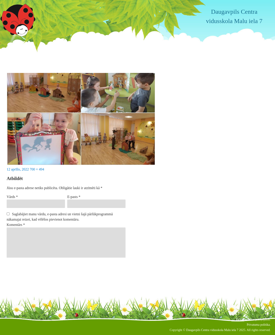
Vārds (12, 197)
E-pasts (73, 197)
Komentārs (16, 225)
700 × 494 (37, 169)
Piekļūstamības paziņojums (253, 319)
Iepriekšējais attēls (20, 44)
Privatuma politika (258, 324)
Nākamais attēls (18, 49)
